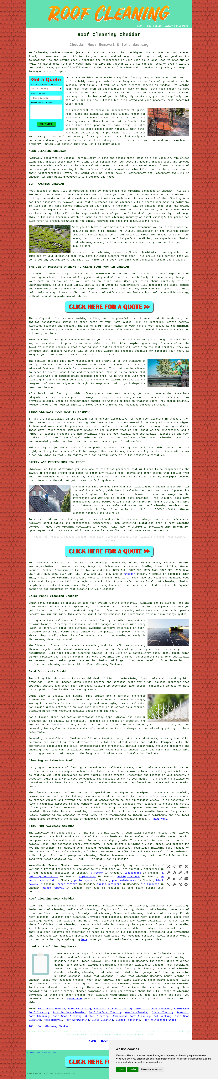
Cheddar (129, 574)
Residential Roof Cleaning (113, 1008)
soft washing (75, 965)
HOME (139, 26)
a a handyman (150, 884)
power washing (174, 976)
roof (115, 67)
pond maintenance (124, 880)
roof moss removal (149, 957)
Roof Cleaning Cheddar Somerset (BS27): (57, 52)
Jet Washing (162, 1016)
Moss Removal (53, 1020)
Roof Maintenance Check (159, 1020)
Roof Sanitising (79, 1008)
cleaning (82, 364)
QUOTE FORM (74, 998)
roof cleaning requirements (108, 995)
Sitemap (30, 1052)
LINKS (148, 26)
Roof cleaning (39, 562)
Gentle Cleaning (136, 1012)
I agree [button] (121, 1069)
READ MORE (160, 819)
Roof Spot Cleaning (67, 1016)
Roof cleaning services (111, 920)
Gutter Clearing (97, 1016)
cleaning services (61, 664)
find (40, 905)
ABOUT (158, 26)
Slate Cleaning (163, 1012)
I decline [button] (132, 1069)
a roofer (97, 873)
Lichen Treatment (128, 1020)
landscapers (132, 873)
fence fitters (67, 884)
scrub (62, 628)
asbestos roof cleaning (65, 767)
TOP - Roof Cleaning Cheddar (49, 1026)
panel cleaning (48, 603)
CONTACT (168, 26)
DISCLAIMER (182, 26)
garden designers (109, 884)
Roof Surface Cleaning (69, 1012)
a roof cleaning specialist (49, 873)
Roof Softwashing (77, 1020)
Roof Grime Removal (51, 1008)
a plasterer (87, 876)
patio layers (83, 880)
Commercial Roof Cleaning (153, 1008)
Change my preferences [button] (151, 1069)
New (54, 1052)
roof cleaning (82, 242)
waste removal (53, 888)
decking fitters (128, 876)
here (84, 939)
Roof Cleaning (43, 1052)
